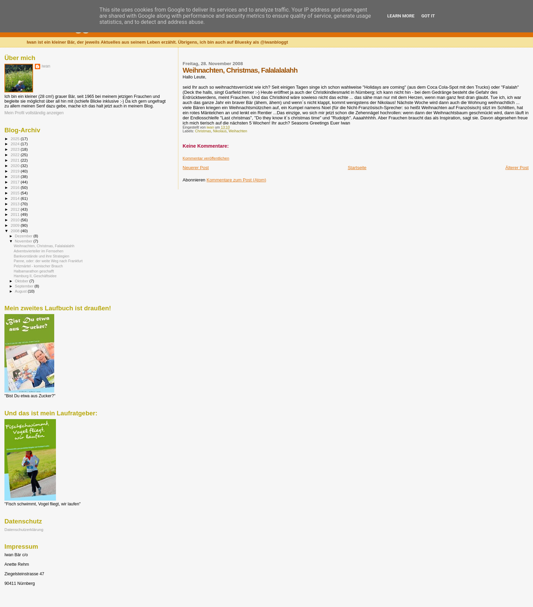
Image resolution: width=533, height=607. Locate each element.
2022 (15, 154)
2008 (15, 230)
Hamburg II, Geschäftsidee (35, 276)
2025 (15, 138)
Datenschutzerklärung (23, 529)
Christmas (203, 131)
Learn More (401, 15)
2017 (15, 182)
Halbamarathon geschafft (34, 271)
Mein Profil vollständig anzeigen (34, 112)
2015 (15, 193)
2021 (15, 160)
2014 (15, 198)
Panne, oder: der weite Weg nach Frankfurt (48, 261)
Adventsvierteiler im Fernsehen (38, 251)
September (25, 286)
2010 (15, 220)
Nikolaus (220, 131)
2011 (15, 214)
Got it (428, 15)
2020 (15, 165)
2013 (15, 204)
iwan (46, 66)
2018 (15, 176)
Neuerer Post (196, 167)
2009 (15, 225)
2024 (15, 144)
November (24, 241)
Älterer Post (517, 167)
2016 (15, 187)
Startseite (357, 167)
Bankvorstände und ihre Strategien (41, 256)
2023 (15, 149)
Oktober (22, 281)
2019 (15, 171)
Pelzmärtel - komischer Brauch (38, 266)
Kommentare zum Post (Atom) (236, 179)
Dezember (24, 236)
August (21, 291)
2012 (15, 209)
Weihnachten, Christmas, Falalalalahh (44, 246)
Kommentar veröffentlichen (206, 158)
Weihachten (237, 131)
